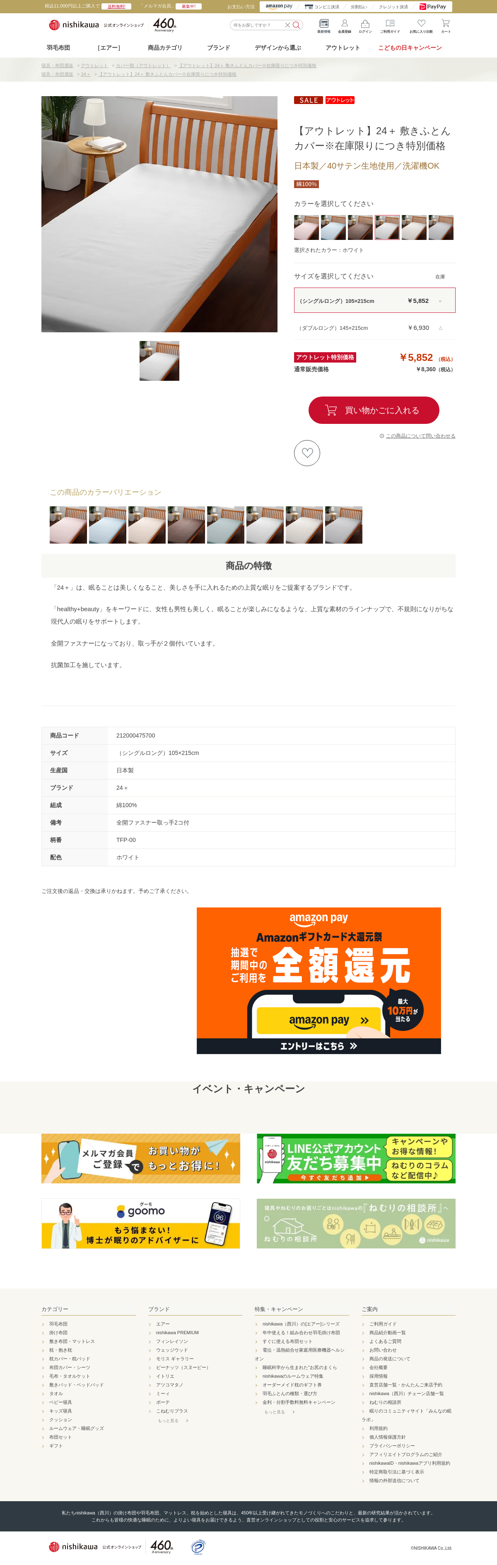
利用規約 (378, 1428)
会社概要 (378, 1367)
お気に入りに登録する (307, 453)
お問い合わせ (383, 1349)
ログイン (365, 25)
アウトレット (343, 47)
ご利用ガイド (390, 25)
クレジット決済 (393, 7)
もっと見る (168, 1420)
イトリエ (165, 1376)
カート (446, 25)
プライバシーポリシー (392, 1445)
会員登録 (344, 25)
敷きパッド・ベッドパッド (76, 1384)
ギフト (56, 1445)
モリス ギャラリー (175, 1358)
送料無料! (116, 6)
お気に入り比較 (421, 25)
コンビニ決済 (326, 7)
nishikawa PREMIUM (177, 1332)
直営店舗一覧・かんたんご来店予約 (405, 1384)
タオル (56, 1393)
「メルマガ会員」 (170, 5)
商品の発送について (389, 1358)
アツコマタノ (169, 1384)
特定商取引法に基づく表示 (396, 1471)
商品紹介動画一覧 (387, 1332)
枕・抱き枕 (60, 1349)
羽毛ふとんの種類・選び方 (290, 1393)
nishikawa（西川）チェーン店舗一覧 (406, 1393)
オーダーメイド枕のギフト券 (292, 1384)
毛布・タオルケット (69, 1376)
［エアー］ (108, 47)
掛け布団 (58, 1332)
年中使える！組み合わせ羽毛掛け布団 (301, 1332)
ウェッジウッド (172, 1349)
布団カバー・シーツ (69, 1367)
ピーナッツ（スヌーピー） (183, 1367)
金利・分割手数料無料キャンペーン (299, 1402)
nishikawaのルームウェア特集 (293, 1376)
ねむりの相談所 (385, 1402)
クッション (60, 1419)
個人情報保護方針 (387, 1436)
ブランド (159, 1309)
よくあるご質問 (385, 1341)
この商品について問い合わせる (421, 436)
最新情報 (324, 25)
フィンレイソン (172, 1341)
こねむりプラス (172, 1410)
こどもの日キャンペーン (410, 47)
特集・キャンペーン (279, 1309)
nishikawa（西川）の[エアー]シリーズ (301, 1323)
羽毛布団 (58, 47)
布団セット (60, 1436)
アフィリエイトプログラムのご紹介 (405, 1454)
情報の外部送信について (394, 1480)
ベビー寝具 (60, 1402)
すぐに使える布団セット (288, 1341)
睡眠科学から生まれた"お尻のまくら (300, 1367)
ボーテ (163, 1402)
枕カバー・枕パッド (69, 1358)
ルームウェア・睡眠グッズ (76, 1428)
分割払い (359, 7)
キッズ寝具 (60, 1410)
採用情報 (378, 1376)
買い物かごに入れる (382, 410)
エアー (163, 1323)
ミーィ (163, 1393)
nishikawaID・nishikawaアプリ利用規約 (410, 1463)
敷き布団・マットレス (72, 1341)
